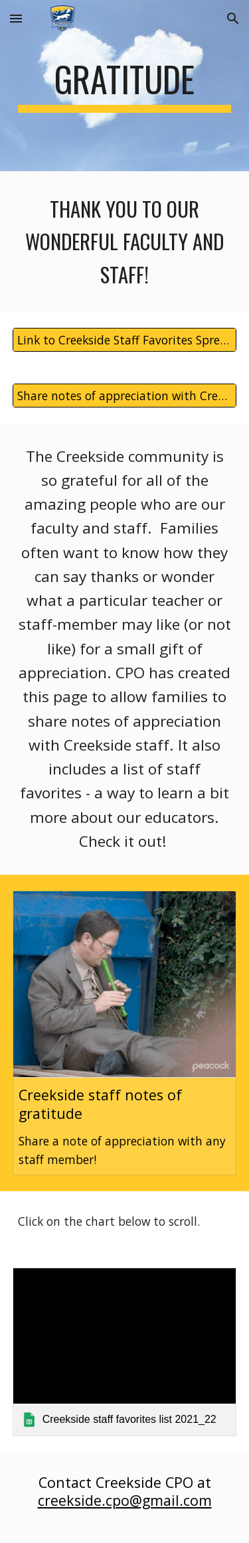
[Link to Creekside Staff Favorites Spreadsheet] (124, 339)
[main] (125, 85)
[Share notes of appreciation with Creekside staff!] (124, 395)
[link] (125, 1351)
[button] (16, 18)
